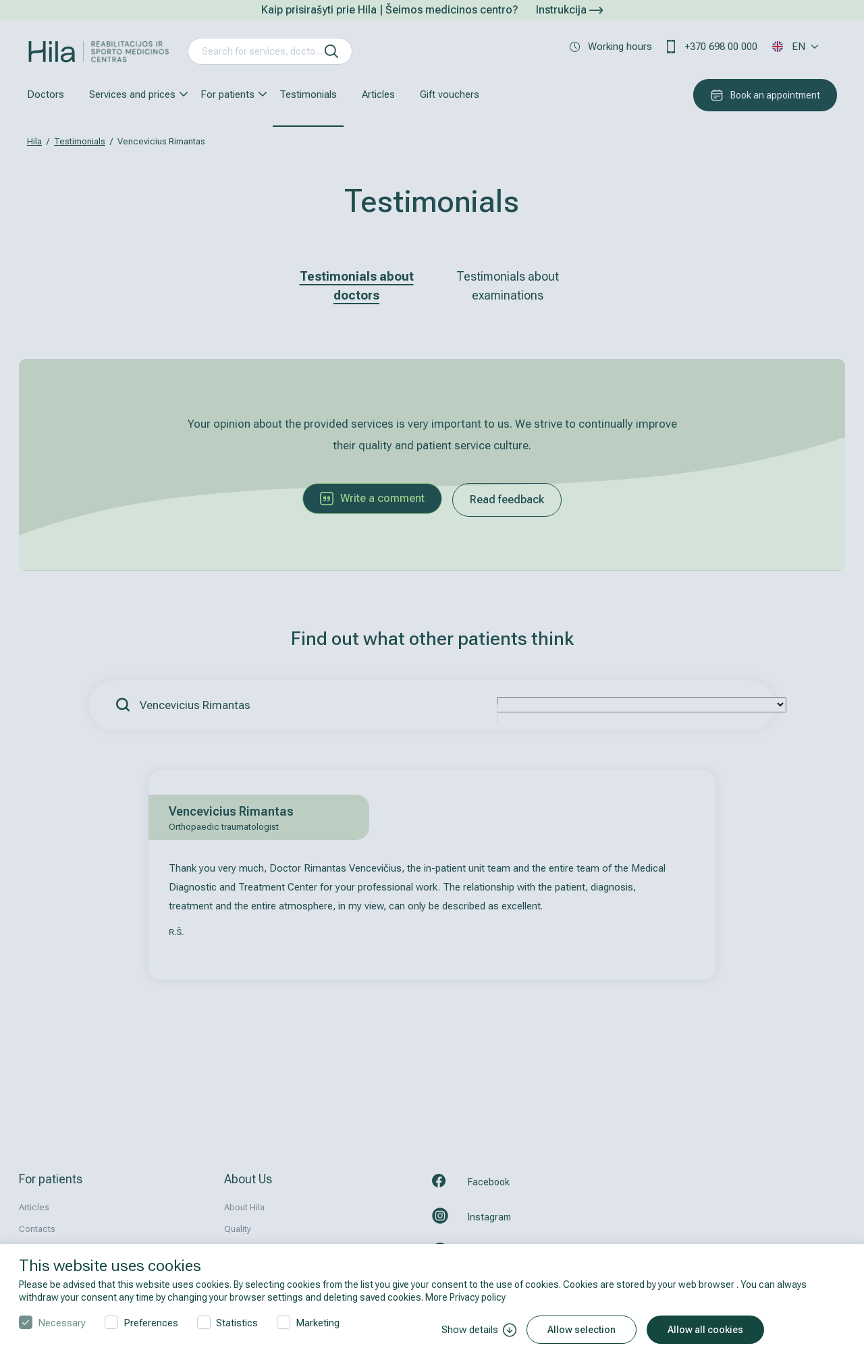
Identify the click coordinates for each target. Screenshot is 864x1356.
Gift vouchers (449, 94)
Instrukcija (569, 9)
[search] (331, 51)
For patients (227, 94)
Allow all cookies (705, 1329)
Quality (237, 1229)
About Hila (244, 1207)
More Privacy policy (465, 1297)
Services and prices (132, 94)
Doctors (45, 94)
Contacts (37, 1229)
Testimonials (308, 94)
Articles (378, 94)
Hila (34, 141)
